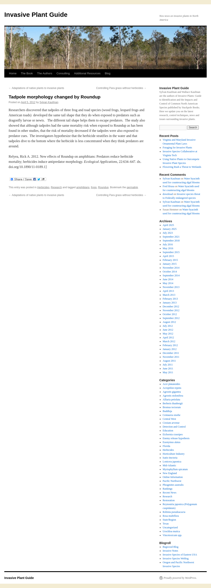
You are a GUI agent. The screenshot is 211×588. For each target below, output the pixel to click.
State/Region (169, 519)
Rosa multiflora (171, 515)
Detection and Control (174, 426)
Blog (107, 73)
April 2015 (168, 256)
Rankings (167, 488)
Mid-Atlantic (169, 465)
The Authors (44, 73)
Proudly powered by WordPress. (180, 577)
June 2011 (168, 368)
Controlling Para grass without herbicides (121, 88)
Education (168, 430)
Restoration (169, 500)
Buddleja (167, 411)
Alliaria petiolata (171, 399)
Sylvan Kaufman (48, 102)
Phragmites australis (173, 484)
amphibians (82, 187)
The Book (27, 73)
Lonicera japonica (172, 461)
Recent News (170, 492)
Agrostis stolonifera (173, 395)
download (168, 194)
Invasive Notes (170, 550)
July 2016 (168, 244)
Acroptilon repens (172, 387)
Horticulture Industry (174, 453)
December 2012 (171, 306)
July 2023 (168, 232)
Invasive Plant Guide (35, 14)
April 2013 (168, 290)
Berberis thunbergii (173, 403)
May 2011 (168, 372)
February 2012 (170, 345)
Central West (169, 418)
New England (170, 473)
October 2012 (170, 314)
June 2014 (168, 279)
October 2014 (170, 271)
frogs (94, 187)
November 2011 (171, 356)
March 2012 (169, 341)
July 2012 (168, 325)
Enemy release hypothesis (176, 438)
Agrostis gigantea (172, 391)
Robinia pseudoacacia (174, 511)
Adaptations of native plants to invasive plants (36, 88)
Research (56, 187)
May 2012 (168, 333)
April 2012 (168, 337)
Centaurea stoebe (171, 415)
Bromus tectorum (172, 407)
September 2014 (171, 275)
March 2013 (169, 294)
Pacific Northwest (172, 480)
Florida (166, 446)
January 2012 (170, 349)
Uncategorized (170, 527)
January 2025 (170, 228)
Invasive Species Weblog (176, 558)
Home (13, 73)
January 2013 (170, 302)
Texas (166, 523)
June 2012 (168, 329)
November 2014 (171, 267)
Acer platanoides (171, 384)
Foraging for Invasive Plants (177, 147)
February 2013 (170, 298)
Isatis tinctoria (170, 457)
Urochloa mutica (171, 531)
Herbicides (43, 187)
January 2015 (170, 263)
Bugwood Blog (170, 546)
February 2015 (170, 259)
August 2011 (169, 360)
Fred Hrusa (168, 186)
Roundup (103, 187)
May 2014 (168, 283)
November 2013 (171, 287)
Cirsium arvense (171, 422)
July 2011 (168, 364)
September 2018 (171, 240)
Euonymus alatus (171, 442)
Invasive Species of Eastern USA (180, 554)
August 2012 (169, 322)
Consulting (63, 73)
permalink (132, 187)
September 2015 (171, 252)
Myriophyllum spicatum (175, 469)
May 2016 (168, 248)
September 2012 (171, 318)
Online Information (173, 477)
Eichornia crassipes (173, 434)
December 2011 (171, 353)
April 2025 (168, 225)
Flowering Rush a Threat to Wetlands (182, 166)
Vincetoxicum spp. (172, 535)
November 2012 (171, 310)
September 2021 (171, 236)
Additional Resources (87, 73)
